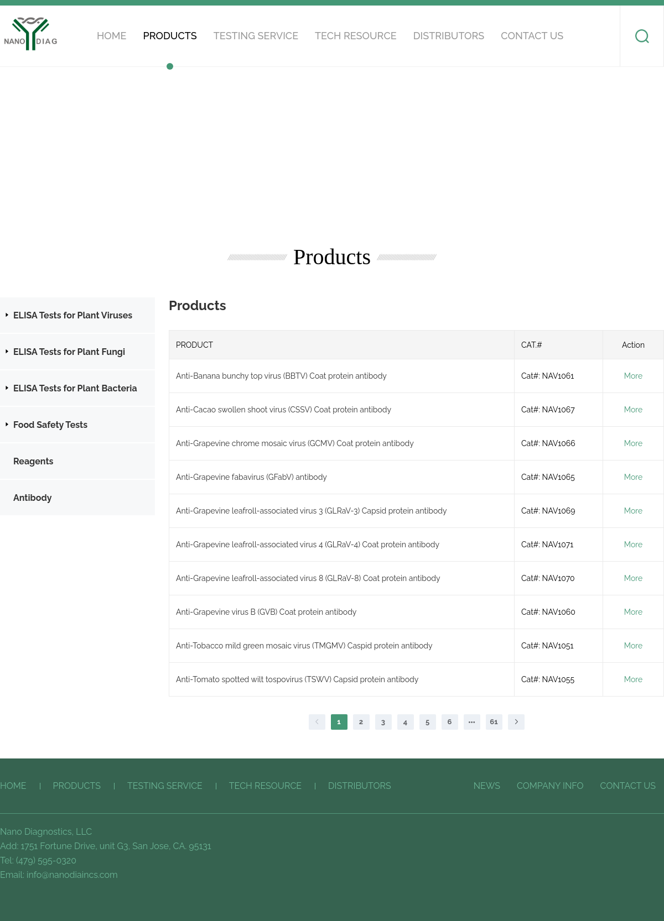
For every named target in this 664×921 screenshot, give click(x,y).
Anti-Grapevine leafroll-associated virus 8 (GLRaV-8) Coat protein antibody (308, 578)
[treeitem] (77, 315)
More (633, 375)
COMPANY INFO (550, 786)
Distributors (449, 35)
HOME (111, 35)
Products (169, 35)
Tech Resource (356, 35)
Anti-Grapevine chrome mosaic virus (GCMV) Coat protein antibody (295, 443)
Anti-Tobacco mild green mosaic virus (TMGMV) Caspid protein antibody (304, 645)
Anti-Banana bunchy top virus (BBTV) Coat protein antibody (281, 375)
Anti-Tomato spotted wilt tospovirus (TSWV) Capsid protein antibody (297, 679)
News (487, 786)
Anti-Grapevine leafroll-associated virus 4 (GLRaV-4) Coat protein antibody (307, 544)
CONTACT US (532, 35)
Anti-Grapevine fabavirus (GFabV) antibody (251, 477)
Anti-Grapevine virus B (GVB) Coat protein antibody (266, 612)
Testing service (256, 35)
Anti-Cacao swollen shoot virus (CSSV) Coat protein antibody (283, 409)
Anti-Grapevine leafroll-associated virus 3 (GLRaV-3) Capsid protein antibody (311, 510)
